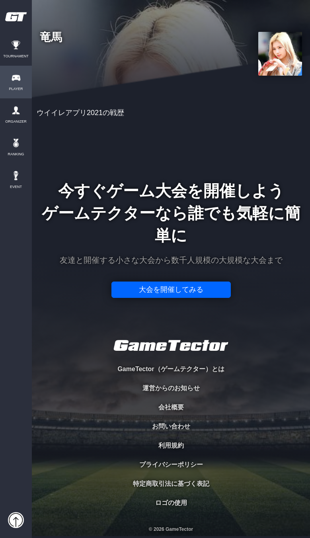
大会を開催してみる (171, 289)
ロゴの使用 (171, 502)
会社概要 (171, 407)
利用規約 (171, 445)
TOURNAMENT (15, 56)
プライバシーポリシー (171, 464)
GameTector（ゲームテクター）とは (170, 369)
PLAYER (16, 89)
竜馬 (51, 37)
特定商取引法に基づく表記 (171, 483)
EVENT (16, 187)
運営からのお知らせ (171, 388)
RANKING (16, 154)
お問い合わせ (171, 426)
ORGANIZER (16, 121)
